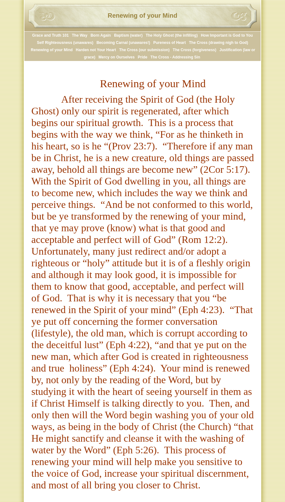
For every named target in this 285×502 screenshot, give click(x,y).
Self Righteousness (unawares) (65, 42)
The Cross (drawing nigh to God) (218, 42)
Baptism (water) (128, 35)
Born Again (101, 35)
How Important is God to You (227, 35)
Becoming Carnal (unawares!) (123, 42)
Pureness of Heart (169, 42)
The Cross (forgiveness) (194, 50)
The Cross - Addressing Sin (175, 57)
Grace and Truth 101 (50, 35)
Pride (142, 57)
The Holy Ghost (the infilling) (172, 35)
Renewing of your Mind (52, 50)
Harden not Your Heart (96, 50)
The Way (79, 35)
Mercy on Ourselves (116, 57)
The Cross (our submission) (144, 50)
